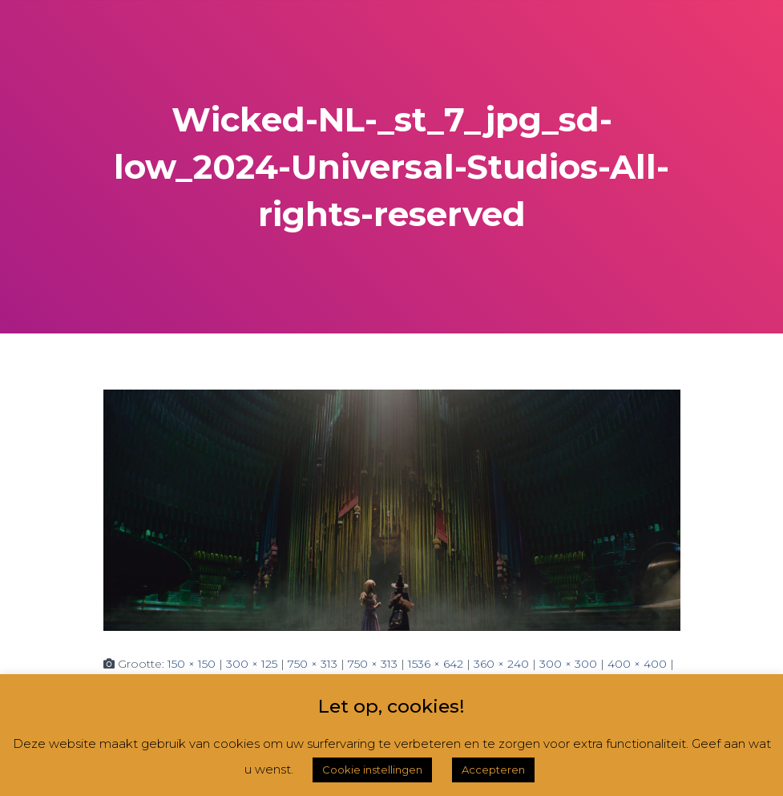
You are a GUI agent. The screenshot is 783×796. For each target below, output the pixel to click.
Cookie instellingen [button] (372, 769)
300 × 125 (251, 664)
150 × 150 (191, 664)
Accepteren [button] (493, 769)
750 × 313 (312, 664)
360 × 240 (501, 664)
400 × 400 (637, 664)
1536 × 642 (435, 664)
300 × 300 (568, 664)
